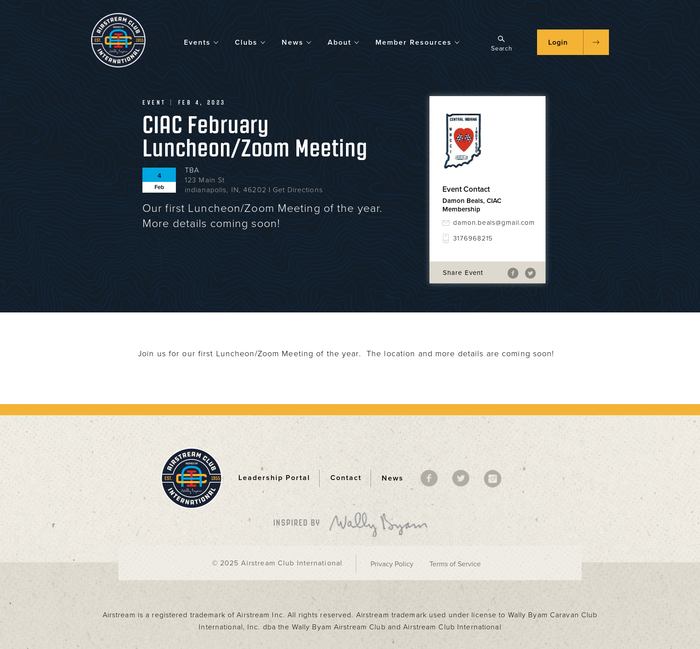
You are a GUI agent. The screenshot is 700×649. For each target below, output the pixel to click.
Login (558, 42)
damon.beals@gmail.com (493, 223)
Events (201, 42)
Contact (346, 477)
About (344, 42)
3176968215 (473, 238)
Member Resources (417, 42)
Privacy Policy (392, 564)
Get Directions (298, 189)
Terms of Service (455, 564)
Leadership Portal (274, 477)
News (297, 42)
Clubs (250, 42)
